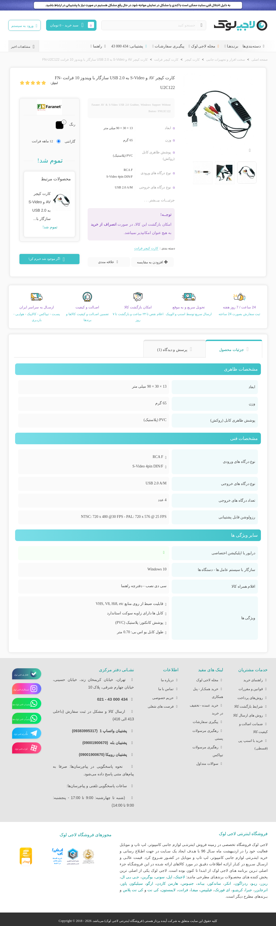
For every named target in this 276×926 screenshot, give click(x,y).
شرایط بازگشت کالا (251, 707)
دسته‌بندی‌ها (254, 46)
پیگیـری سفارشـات (169, 46)
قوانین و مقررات (253, 689)
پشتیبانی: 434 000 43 (129, 46)
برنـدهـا (232, 46)
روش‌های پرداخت (252, 698)
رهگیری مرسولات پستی (207, 734)
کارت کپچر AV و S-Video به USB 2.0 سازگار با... (40, 206)
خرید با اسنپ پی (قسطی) (253, 744)
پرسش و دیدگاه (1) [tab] (172, 349)
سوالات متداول (209, 764)
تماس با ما (168, 689)
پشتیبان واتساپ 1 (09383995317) (101, 731)
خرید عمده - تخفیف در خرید (206, 708)
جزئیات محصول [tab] (231, 349)
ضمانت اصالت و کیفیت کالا (253, 727)
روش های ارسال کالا (250, 716)
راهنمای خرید (255, 680)
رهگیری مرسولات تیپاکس (207, 750)
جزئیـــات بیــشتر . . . (159, 200)
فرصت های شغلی (163, 707)
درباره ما (169, 680)
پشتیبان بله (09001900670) (106, 743)
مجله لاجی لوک (205, 46)
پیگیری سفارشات (208, 722)
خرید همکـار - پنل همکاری (208, 692)
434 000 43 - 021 (112, 699)
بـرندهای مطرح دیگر (252, 896)
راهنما (100, 46)
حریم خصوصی (165, 698)
